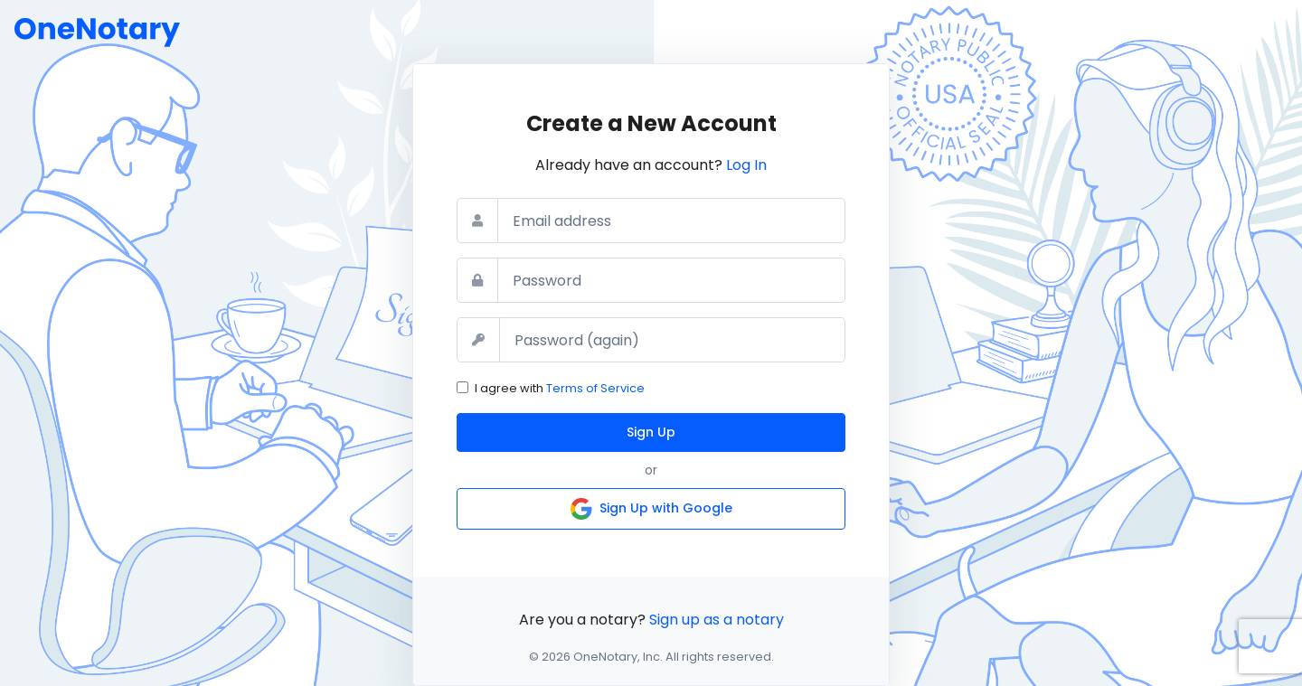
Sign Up (651, 432)
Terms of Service (595, 388)
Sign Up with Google (651, 509)
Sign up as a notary (716, 619)
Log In (746, 165)
